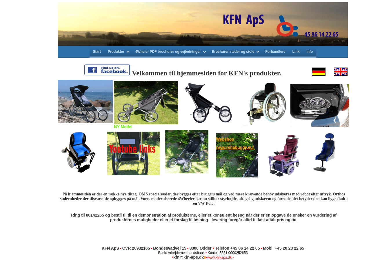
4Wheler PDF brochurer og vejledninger (168, 52)
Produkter (116, 52)
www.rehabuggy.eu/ (235, 147)
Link (296, 52)
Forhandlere (275, 52)
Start (97, 52)
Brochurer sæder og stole (233, 52)
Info (309, 52)
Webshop (225, 139)
